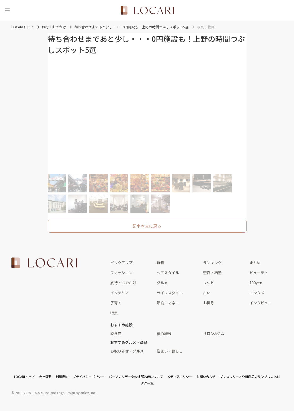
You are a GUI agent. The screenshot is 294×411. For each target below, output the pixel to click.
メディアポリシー (179, 376)
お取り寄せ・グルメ (127, 351)
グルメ (162, 282)
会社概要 (45, 376)
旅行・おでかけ (123, 282)
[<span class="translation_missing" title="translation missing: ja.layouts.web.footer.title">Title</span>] (44, 263)
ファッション (121, 272)
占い (206, 292)
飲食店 (115, 333)
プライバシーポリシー (88, 376)
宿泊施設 (164, 333)
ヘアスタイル (168, 272)
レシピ (208, 282)
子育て (115, 302)
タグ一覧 (147, 383)
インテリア (119, 292)
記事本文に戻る (146, 226)
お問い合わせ (206, 376)
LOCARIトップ (24, 376)
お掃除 (208, 302)
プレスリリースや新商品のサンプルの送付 (250, 376)
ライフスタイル (170, 292)
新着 (160, 262)
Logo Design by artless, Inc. (76, 392)
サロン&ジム (213, 333)
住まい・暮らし (170, 351)
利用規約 (62, 376)
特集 (114, 312)
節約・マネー (168, 302)
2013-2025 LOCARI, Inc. (32, 392)
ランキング (212, 262)
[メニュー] (7, 10)
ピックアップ (121, 262)
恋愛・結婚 (212, 272)
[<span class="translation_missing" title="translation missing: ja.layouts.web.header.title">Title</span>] (147, 10)
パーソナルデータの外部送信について (136, 376)
